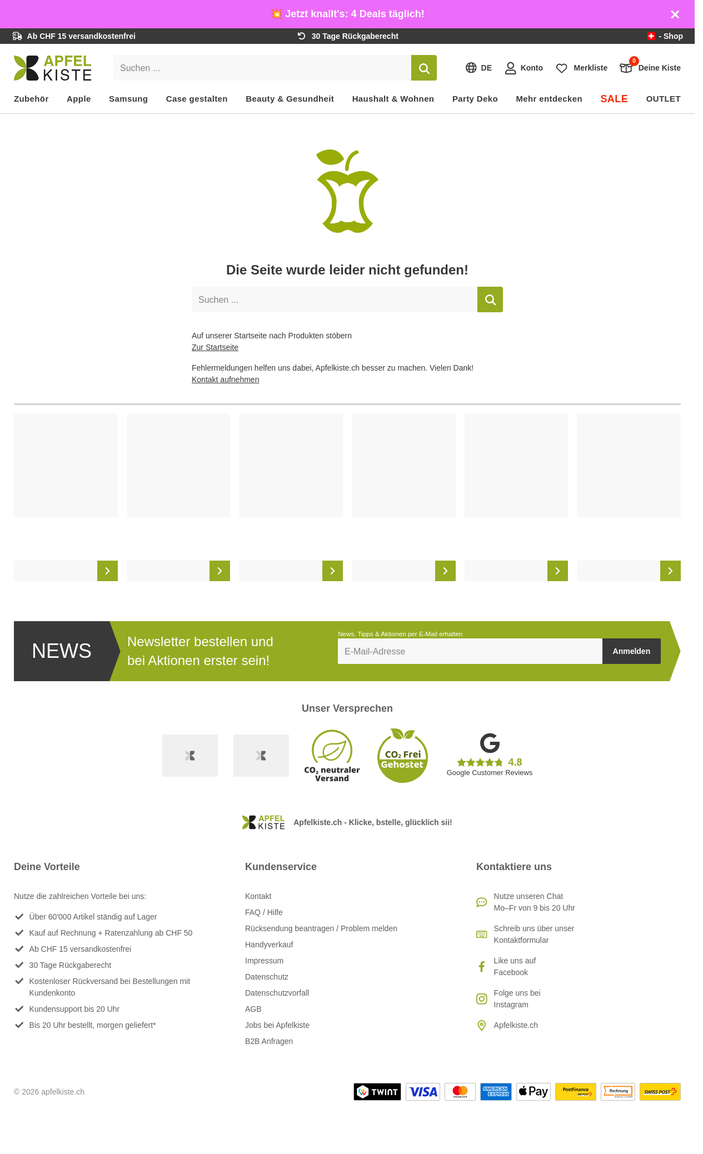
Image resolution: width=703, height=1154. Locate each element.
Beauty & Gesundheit (290, 98)
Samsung (128, 98)
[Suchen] (424, 68)
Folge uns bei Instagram (517, 998)
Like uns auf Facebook (515, 966)
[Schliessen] (675, 14)
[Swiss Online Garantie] (190, 755)
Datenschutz (266, 976)
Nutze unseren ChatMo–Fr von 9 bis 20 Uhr (534, 902)
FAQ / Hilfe (264, 912)
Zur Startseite (215, 347)
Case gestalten (197, 98)
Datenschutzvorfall (277, 992)
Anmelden (632, 651)
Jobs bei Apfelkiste (277, 1025)
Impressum (264, 960)
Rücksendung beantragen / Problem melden (321, 928)
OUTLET (663, 98)
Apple (79, 98)
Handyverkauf (269, 944)
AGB (253, 1009)
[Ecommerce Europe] (261, 755)
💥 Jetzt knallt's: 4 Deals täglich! (347, 13)
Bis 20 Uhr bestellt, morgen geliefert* (92, 1025)
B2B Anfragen (269, 1041)
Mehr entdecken (549, 98)
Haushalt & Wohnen (393, 98)
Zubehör (31, 98)
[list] (347, 498)
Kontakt (258, 896)
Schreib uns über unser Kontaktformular (534, 934)
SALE (614, 98)
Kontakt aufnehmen (225, 379)
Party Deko (475, 98)
